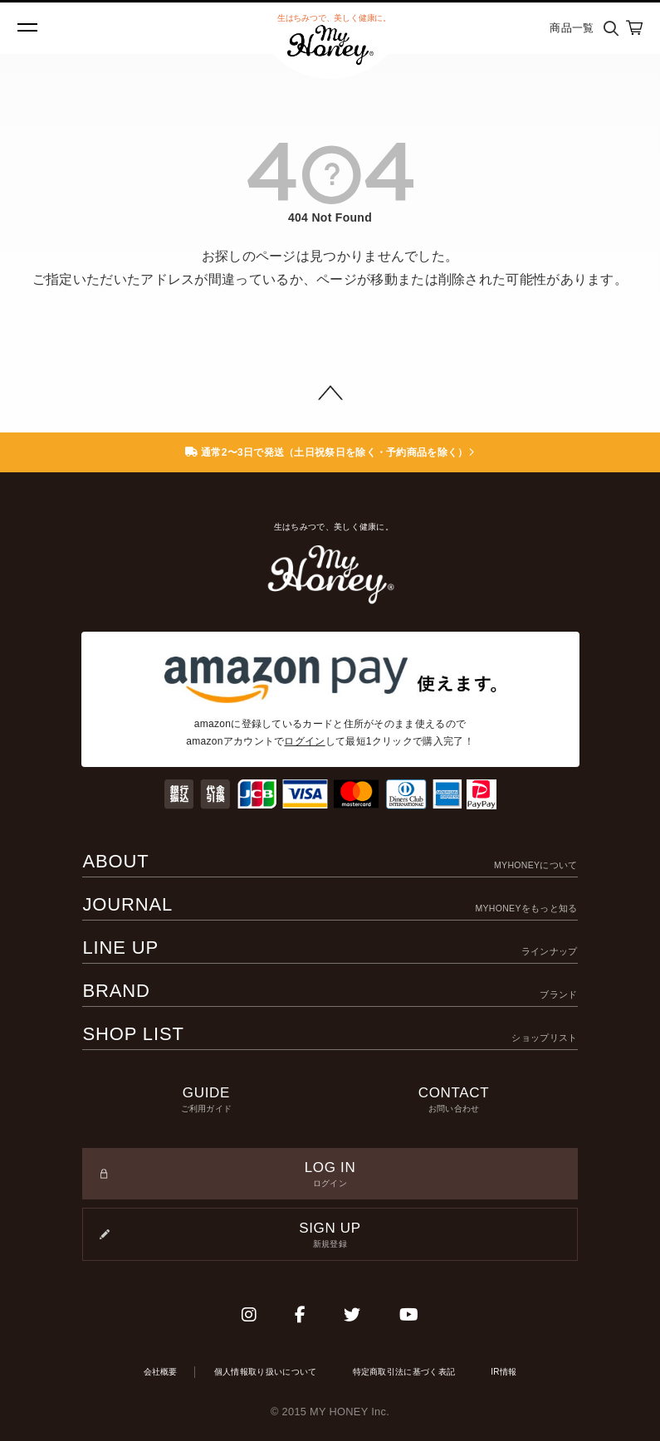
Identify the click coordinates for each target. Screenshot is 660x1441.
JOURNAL (329, 904)
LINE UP (329, 947)
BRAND (329, 990)
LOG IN (329, 1174)
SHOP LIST (329, 1033)
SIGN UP (329, 1235)
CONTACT (454, 1100)
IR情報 (503, 1371)
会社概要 (161, 1371)
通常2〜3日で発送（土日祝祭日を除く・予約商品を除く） (330, 452)
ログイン (304, 741)
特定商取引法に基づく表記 (404, 1371)
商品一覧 (572, 28)
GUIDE (206, 1100)
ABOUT (329, 861)
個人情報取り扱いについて (265, 1371)
